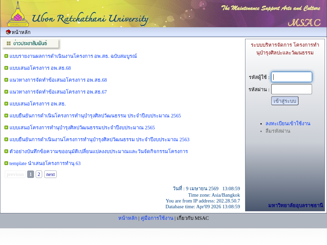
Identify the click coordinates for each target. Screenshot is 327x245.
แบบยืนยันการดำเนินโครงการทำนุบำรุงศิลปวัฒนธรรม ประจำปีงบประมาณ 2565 (95, 115)
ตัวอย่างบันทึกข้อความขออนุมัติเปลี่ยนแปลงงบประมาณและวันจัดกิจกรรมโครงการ (99, 151)
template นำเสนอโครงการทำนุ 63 (45, 163)
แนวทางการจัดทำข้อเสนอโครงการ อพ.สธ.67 (58, 92)
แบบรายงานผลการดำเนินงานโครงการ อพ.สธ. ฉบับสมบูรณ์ (73, 56)
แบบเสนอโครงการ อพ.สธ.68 (40, 68)
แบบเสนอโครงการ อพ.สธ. (38, 104)
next (50, 174)
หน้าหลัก (127, 218)
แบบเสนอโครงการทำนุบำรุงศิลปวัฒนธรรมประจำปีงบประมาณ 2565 (82, 127)
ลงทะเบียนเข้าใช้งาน (287, 123)
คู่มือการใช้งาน (157, 218)
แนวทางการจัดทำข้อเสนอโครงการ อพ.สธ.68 (58, 80)
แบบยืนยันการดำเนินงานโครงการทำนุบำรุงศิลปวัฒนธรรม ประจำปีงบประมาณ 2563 (100, 139)
